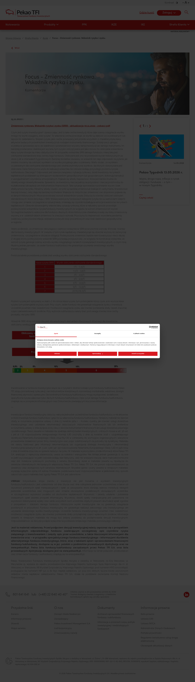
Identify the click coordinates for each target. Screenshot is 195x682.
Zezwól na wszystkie (138, 353)
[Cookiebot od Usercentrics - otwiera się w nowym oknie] (146, 327)
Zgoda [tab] (56, 333)
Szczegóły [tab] (97, 333)
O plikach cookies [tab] (139, 333)
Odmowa (57, 353)
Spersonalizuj (97, 353)
